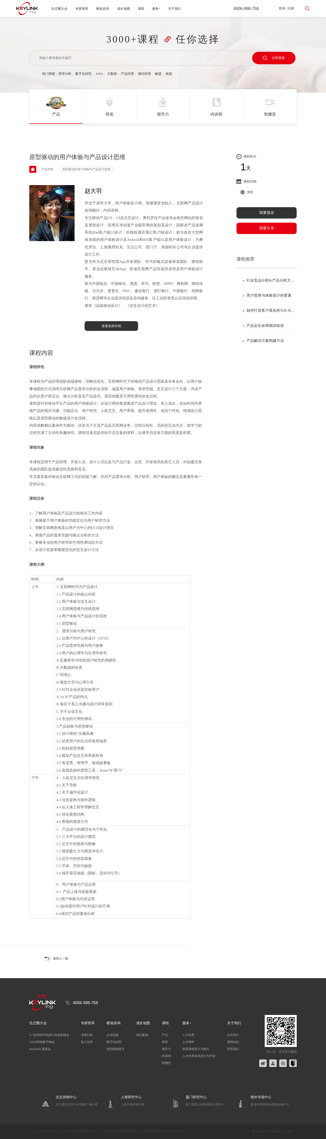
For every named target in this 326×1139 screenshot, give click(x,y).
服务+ (156, 9)
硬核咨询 (102, 9)
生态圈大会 (59, 9)
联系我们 (233, 1049)
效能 (169, 74)
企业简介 (233, 1035)
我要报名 (266, 213)
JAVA (99, 74)
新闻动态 (233, 1042)
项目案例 (142, 1035)
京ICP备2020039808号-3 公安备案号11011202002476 (143, 1131)
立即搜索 (274, 58)
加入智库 (87, 1042)
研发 (165, 1042)
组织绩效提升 (116, 1049)
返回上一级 (61, 958)
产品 (165, 1035)
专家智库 (81, 9)
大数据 (112, 74)
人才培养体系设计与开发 (198, 1056)
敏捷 (158, 74)
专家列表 (87, 1035)
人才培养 (188, 1035)
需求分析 (64, 74)
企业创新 (113, 1035)
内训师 (166, 1056)
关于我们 (174, 9)
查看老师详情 (111, 326)
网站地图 (273, 1131)
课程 (141, 9)
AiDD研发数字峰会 (42, 1042)
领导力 (166, 1049)
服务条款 (258, 1131)
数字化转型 (83, 74)
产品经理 (127, 74)
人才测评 (188, 1042)
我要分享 (266, 228)
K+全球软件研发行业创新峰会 (49, 1035)
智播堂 (166, 1063)
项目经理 (144, 74)
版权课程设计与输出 (195, 1049)
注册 (290, 8)
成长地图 (123, 9)
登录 (282, 8)
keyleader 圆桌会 (40, 1049)
